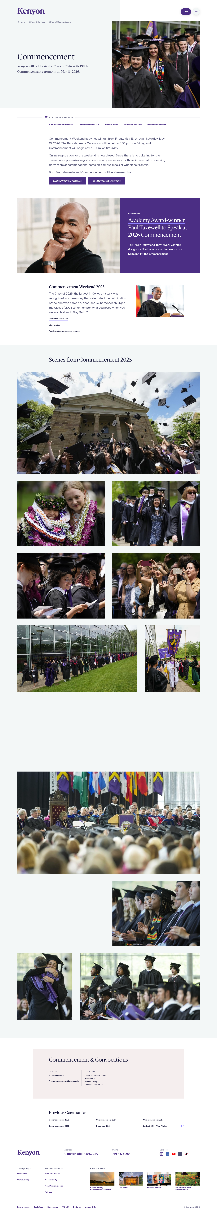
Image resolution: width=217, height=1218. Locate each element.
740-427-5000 (121, 1153)
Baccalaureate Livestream (67, 181)
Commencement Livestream (107, 181)
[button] (196, 11)
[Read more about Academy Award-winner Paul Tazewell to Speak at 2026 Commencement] (68, 235)
